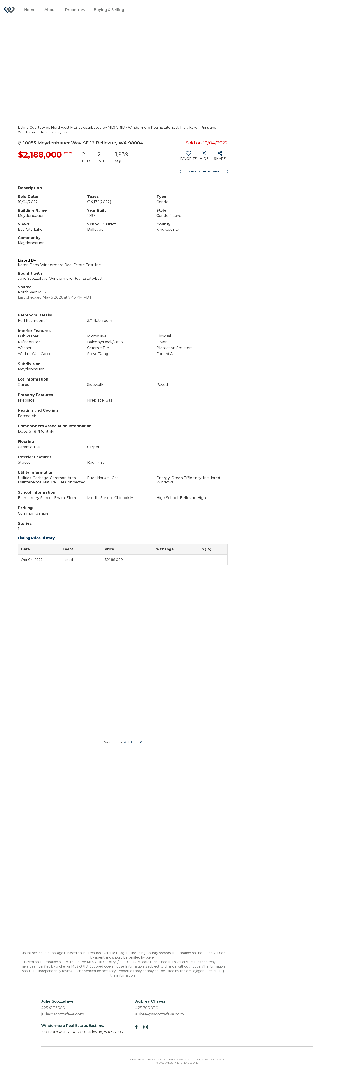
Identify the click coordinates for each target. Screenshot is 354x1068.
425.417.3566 (53, 1007)
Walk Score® (132, 742)
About (50, 10)
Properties (75, 10)
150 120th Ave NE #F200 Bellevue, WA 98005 (82, 1032)
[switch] (188, 157)
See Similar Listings (204, 171)
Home (29, 10)
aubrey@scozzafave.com (159, 1014)
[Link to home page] (11, 10)
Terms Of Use (136, 1059)
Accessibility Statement (210, 1059)
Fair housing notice (181, 1059)
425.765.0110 (146, 1007)
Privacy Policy (156, 1059)
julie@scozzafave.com (62, 1014)
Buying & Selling (109, 10)
